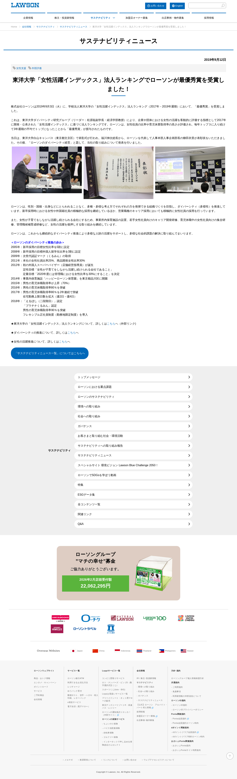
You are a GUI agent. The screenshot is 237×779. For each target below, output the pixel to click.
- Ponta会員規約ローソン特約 (185, 723)
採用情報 (209, 17)
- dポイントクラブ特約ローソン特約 (188, 736)
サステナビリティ (100, 17)
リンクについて (110, 760)
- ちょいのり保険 (110, 724)
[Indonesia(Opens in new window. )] (124, 651)
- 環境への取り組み (145, 687)
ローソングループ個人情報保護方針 (187, 678)
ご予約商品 (39, 695)
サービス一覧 (74, 671)
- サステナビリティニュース (150, 700)
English (179, 5)
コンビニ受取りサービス (113, 678)
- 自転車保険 (108, 733)
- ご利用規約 (177, 687)
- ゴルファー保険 (110, 737)
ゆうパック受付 (75, 691)
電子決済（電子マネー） (79, 706)
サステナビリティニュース (73, 26)
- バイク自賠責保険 (111, 728)
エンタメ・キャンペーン (45, 682)
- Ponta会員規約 (180, 719)
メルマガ (69, 760)
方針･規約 (176, 671)
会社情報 (26, 26)
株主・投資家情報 (64, 17)
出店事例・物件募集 (173, 17)
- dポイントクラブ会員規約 (185, 732)
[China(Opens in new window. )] (102, 651)
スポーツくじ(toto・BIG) (113, 689)
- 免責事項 (176, 691)
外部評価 (37, 68)
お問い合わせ (157, 5)
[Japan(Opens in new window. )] (80, 651)
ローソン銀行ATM (76, 678)
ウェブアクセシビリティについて (159, 760)
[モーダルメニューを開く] (114, 18)
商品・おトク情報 (42, 678)
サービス (38, 691)
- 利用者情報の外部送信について (186, 696)
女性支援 (21, 68)
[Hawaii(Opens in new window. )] (190, 651)
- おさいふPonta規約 (180, 745)
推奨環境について (88, 760)
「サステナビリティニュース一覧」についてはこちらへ (49, 353)
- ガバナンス (142, 696)
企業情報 (28, 17)
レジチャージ (74, 687)
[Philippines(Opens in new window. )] (168, 651)
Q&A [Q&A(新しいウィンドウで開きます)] (81, 523)
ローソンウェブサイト (44, 671)
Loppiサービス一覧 (111, 671)
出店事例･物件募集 (145, 720)
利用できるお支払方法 (78, 682)
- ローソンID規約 (179, 705)
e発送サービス (74, 702)
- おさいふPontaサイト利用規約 (186, 750)
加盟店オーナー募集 (137, 17)
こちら (111, 323)
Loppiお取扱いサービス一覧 (115, 694)
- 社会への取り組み (145, 691)
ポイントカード (41, 687)
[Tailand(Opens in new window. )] (146, 651)
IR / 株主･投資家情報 (146, 678)
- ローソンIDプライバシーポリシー (187, 710)
